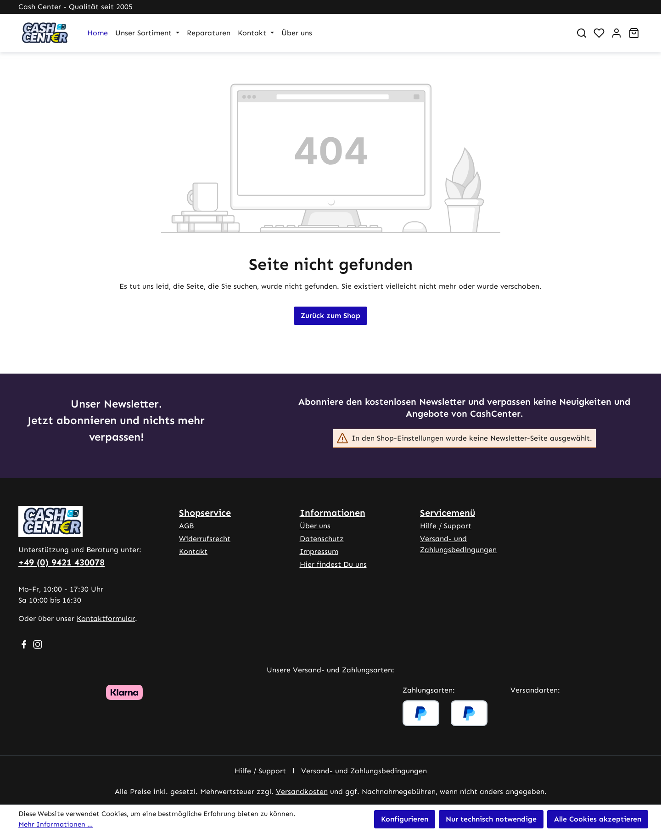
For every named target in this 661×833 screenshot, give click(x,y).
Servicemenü (447, 512)
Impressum (319, 551)
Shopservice (205, 512)
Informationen (332, 512)
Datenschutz (322, 538)
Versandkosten (302, 791)
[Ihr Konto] (616, 33)
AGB (186, 525)
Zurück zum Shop (330, 315)
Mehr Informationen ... (55, 824)
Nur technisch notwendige (491, 819)
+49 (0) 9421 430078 (61, 562)
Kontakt (193, 551)
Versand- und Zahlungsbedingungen (364, 770)
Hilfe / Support (445, 525)
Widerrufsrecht (204, 538)
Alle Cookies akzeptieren (597, 819)
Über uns (315, 525)
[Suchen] (581, 33)
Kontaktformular (106, 618)
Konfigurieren (404, 819)
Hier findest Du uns (333, 564)
